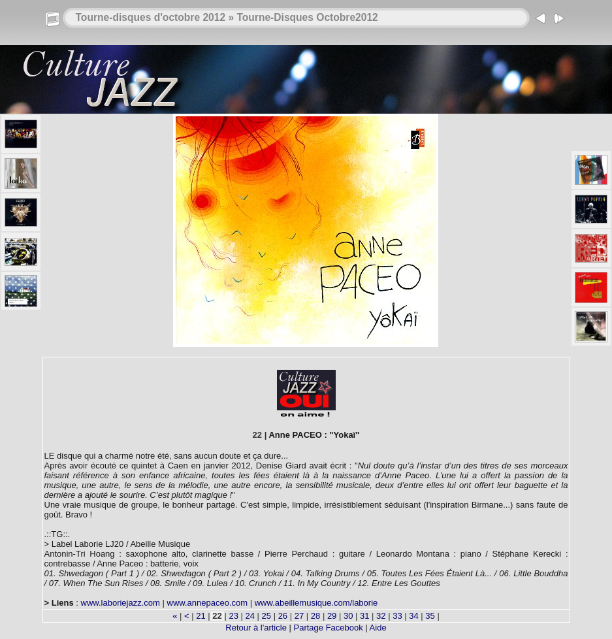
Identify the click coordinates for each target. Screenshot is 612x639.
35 (430, 616)
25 (266, 616)
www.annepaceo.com (207, 603)
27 (299, 616)
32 (381, 616)
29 (332, 616)
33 (398, 616)
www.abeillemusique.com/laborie (316, 603)
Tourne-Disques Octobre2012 (307, 17)
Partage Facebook (327, 627)
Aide (378, 627)
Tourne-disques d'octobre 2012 (151, 17)
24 (250, 616)
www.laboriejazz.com (120, 603)
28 (315, 616)
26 (283, 616)
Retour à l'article (256, 627)
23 (234, 616)
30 (348, 616)
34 (414, 616)
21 (201, 616)
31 (364, 616)
